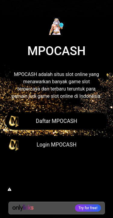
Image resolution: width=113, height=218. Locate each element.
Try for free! (88, 208)
